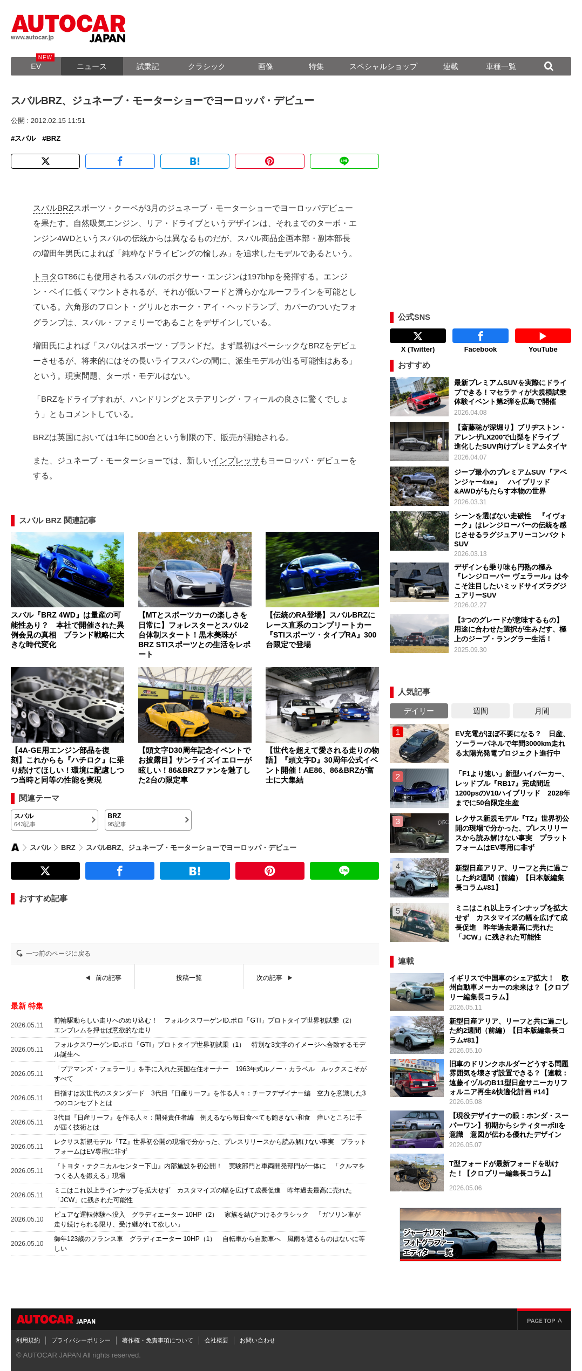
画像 (265, 66)
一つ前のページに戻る (58, 953)
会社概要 (216, 1340)
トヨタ (45, 276)
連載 (450, 66)
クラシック (207, 66)
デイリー (419, 711)
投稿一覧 (189, 978)
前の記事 (108, 978)
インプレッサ (235, 460)
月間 (542, 711)
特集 (316, 66)
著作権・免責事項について (157, 1340)
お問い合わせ (257, 1340)
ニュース (92, 66)
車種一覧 (501, 66)
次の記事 (269, 978)
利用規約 (28, 1340)
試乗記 (148, 66)
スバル (25, 138)
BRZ (53, 138)
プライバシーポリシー (81, 1340)
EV (36, 66)
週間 (480, 711)
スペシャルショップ (383, 66)
